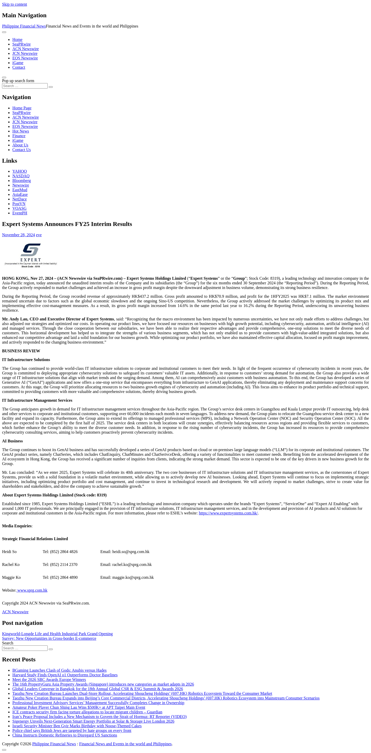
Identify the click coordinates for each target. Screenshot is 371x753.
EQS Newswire (25, 58)
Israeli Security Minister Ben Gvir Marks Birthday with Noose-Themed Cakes (77, 726)
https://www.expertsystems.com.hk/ (228, 513)
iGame (17, 62)
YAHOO (19, 171)
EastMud (19, 190)
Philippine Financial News (24, 26)
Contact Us (21, 149)
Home (17, 39)
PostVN (19, 204)
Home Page (21, 108)
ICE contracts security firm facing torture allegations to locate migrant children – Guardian (87, 712)
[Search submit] (51, 87)
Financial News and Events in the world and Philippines (125, 744)
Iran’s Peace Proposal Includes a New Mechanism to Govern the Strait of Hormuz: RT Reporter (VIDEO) (99, 716)
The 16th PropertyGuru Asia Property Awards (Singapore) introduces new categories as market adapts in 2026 (103, 684)
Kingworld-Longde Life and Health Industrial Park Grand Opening (57, 634)
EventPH (19, 213)
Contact (18, 67)
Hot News (20, 131)
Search (7, 643)
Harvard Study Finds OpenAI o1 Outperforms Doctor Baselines (64, 675)
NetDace (19, 199)
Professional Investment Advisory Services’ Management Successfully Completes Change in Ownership (98, 703)
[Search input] (25, 86)
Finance (19, 136)
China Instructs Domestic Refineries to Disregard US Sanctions (64, 735)
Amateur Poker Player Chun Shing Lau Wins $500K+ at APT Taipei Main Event (78, 707)
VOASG (19, 208)
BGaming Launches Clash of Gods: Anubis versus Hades (59, 670)
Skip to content (14, 4)
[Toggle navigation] (4, 32)
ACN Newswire (25, 49)
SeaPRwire (21, 44)
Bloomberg (21, 180)
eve (39, 235)
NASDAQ (21, 176)
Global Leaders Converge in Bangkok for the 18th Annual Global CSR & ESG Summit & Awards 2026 (97, 689)
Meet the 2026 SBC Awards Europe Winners (49, 679)
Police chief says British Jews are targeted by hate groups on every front (71, 730)
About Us (20, 145)
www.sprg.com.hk (31, 590)
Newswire (20, 185)
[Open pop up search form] (4, 77)
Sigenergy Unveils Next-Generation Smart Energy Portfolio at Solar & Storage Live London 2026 (93, 721)
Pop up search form (18, 80)
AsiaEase (20, 194)
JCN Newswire (24, 53)
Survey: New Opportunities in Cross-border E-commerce (49, 638)
